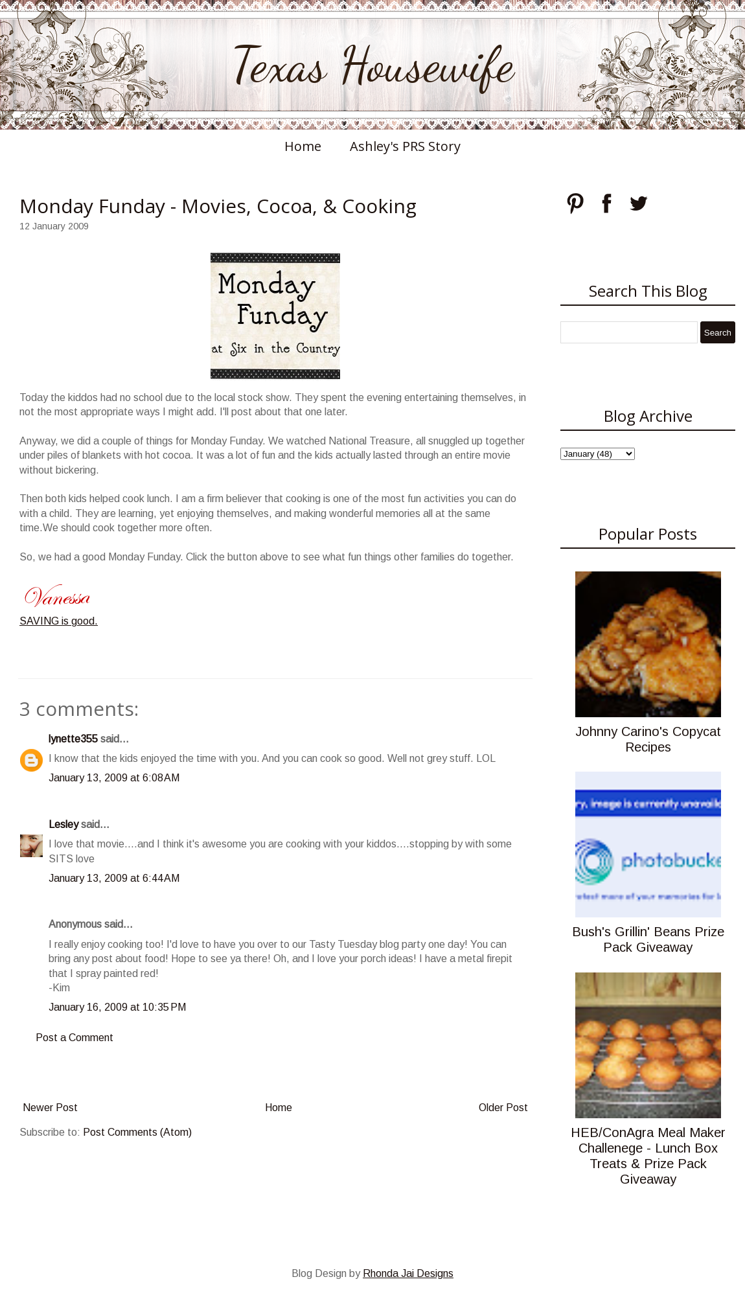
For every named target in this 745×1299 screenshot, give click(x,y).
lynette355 (73, 738)
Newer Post (50, 1107)
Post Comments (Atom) (137, 1132)
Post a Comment (74, 1037)
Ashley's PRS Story (405, 146)
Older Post (503, 1107)
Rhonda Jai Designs (408, 1273)
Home (302, 146)
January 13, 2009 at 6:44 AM (114, 878)
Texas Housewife (372, 65)
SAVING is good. (58, 621)
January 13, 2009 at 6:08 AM (114, 777)
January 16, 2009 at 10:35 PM (117, 1007)
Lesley (63, 824)
